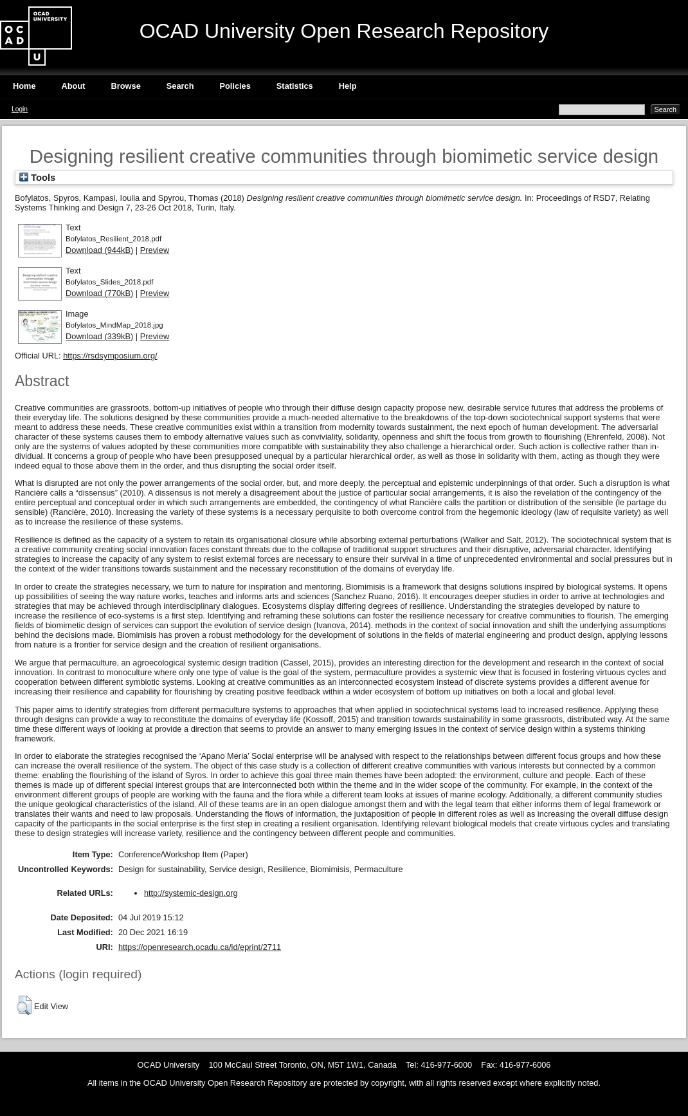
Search (180, 86)
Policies (234, 86)
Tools (37, 177)
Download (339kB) (99, 336)
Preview (155, 250)
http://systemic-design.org (191, 893)
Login (20, 109)
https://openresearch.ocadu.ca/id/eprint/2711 (199, 947)
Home (24, 86)
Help (348, 86)
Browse (126, 86)
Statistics (294, 86)
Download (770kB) (99, 293)
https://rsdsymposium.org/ (110, 355)
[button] (24, 1005)
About (74, 86)
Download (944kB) (99, 250)
